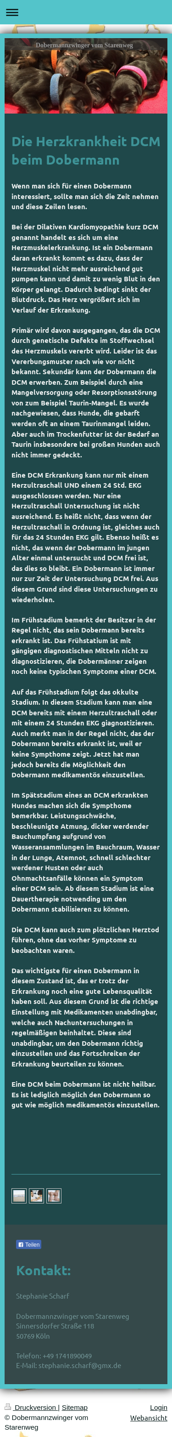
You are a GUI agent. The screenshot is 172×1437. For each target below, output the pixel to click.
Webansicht (148, 1417)
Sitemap (75, 1407)
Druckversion (31, 1407)
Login (158, 1407)
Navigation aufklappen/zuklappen (86, 12)
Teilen (28, 1245)
